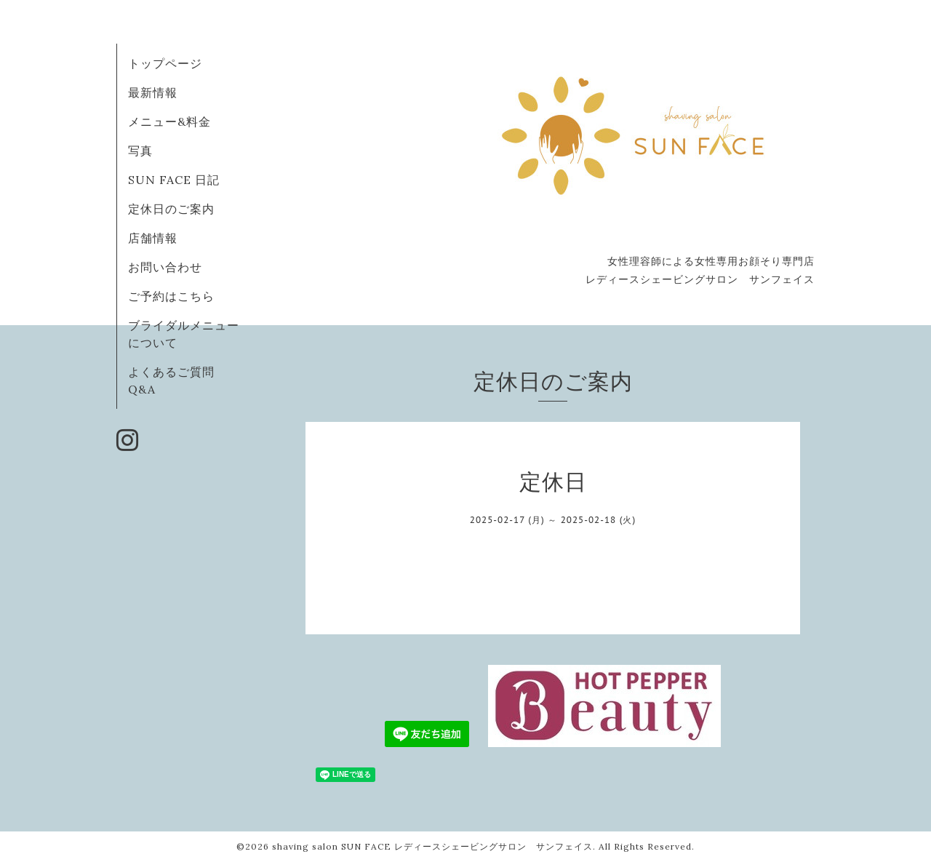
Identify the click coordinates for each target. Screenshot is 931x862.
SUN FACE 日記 (174, 179)
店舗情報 (152, 238)
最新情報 (152, 92)
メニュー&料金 (169, 121)
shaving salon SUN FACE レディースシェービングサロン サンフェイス (432, 846)
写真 (140, 150)
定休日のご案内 (171, 208)
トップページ (165, 63)
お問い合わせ (165, 267)
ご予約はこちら (171, 296)
